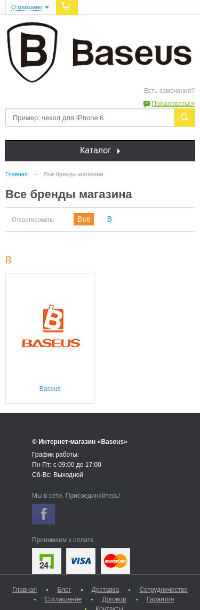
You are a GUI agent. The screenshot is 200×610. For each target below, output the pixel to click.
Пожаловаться (173, 103)
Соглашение (63, 599)
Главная (24, 589)
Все (83, 219)
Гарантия (160, 599)
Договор (114, 599)
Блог (64, 589)
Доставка (105, 589)
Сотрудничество (163, 589)
